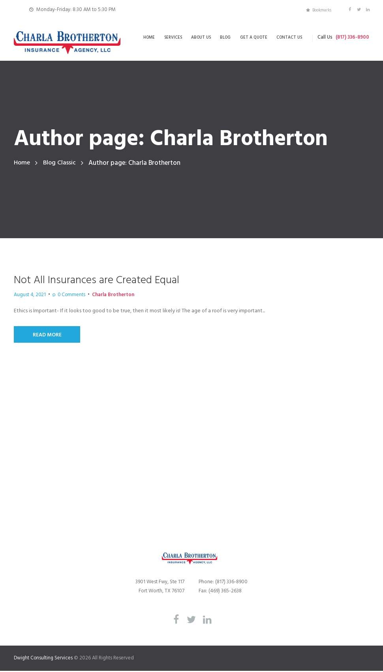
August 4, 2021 (27, 295)
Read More (47, 335)
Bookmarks (320, 9)
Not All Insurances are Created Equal (102, 280)
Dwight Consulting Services (44, 659)
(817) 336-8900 (351, 38)
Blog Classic (61, 163)
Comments (64, 295)
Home (22, 163)
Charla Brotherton (100, 295)
